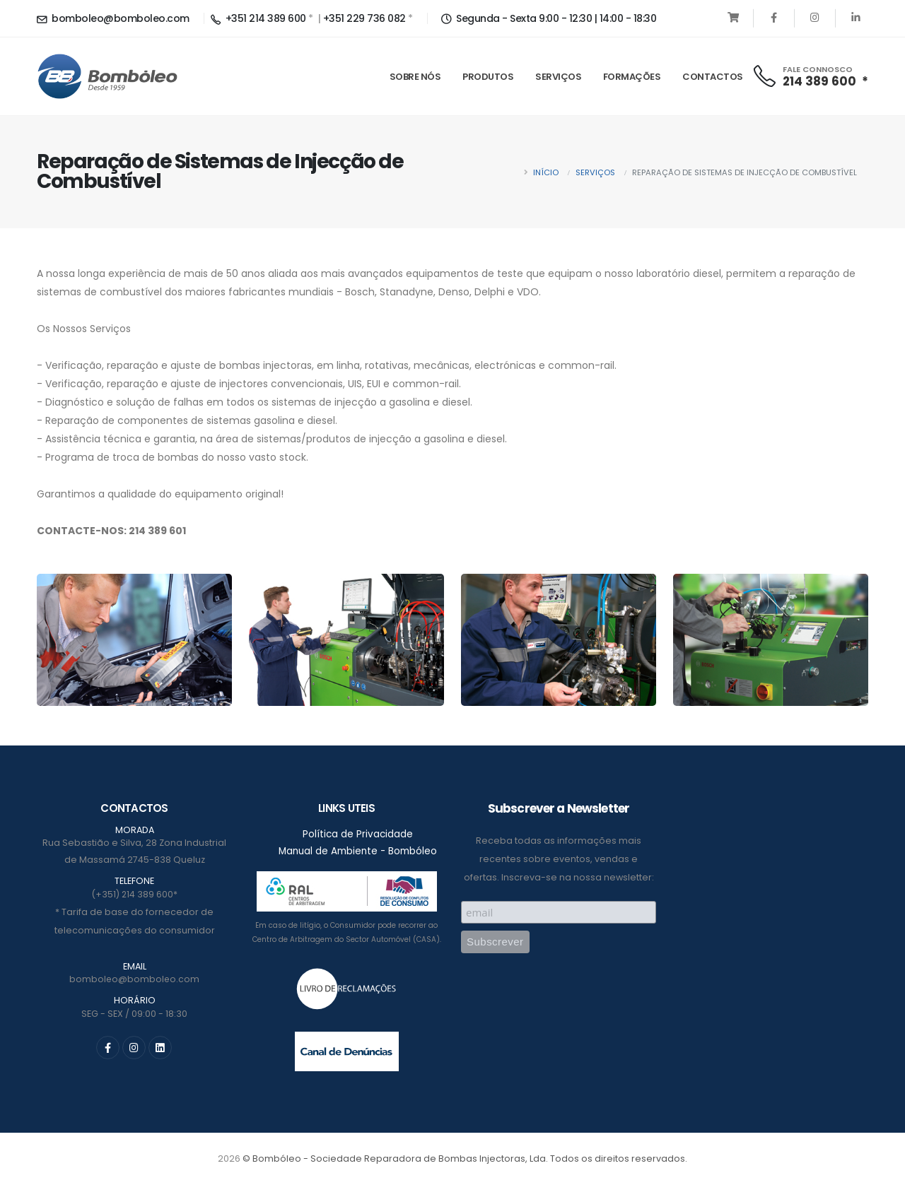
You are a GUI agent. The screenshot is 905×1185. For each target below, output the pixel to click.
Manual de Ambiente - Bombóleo (358, 852)
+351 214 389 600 (258, 18)
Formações (632, 76)
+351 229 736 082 (364, 18)
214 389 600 (819, 81)
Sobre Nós (415, 76)
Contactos (712, 76)
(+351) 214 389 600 (132, 894)
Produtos (487, 76)
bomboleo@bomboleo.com (113, 18)
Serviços (558, 76)
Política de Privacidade (358, 834)
